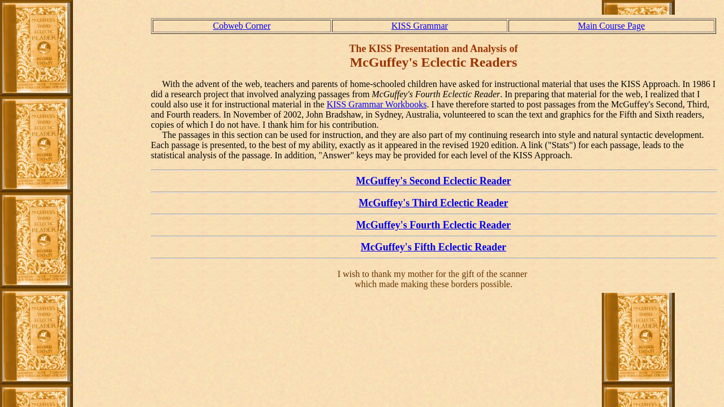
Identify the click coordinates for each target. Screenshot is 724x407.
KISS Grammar (419, 26)
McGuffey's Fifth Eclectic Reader (433, 247)
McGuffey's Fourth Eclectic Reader (433, 225)
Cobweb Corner (242, 26)
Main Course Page (611, 26)
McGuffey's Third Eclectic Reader (433, 203)
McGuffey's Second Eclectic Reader (433, 181)
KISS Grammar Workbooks (376, 104)
